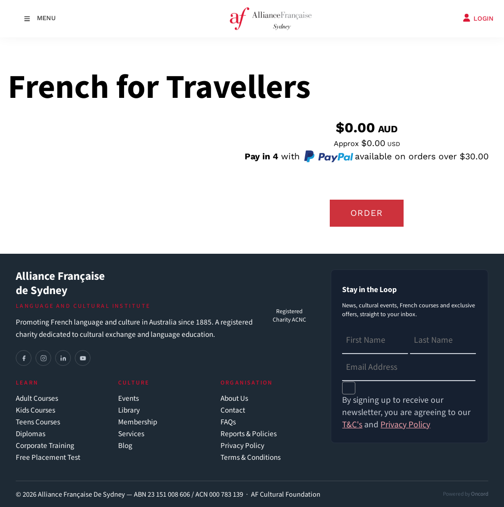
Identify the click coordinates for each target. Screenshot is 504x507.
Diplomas (30, 434)
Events (128, 398)
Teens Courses (38, 422)
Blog (125, 445)
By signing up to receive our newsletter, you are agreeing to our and (406, 412)
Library (129, 410)
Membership (137, 422)
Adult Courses (37, 398)
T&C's (352, 424)
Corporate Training (45, 445)
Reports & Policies (248, 434)
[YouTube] (83, 358)
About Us (234, 398)
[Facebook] (24, 358)
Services (131, 434)
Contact (232, 410)
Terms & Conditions (250, 457)
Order (366, 213)
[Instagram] (43, 358)
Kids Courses (35, 410)
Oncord (479, 494)
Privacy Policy (242, 445)
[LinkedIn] (63, 358)
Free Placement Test (48, 457)
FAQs (228, 422)
